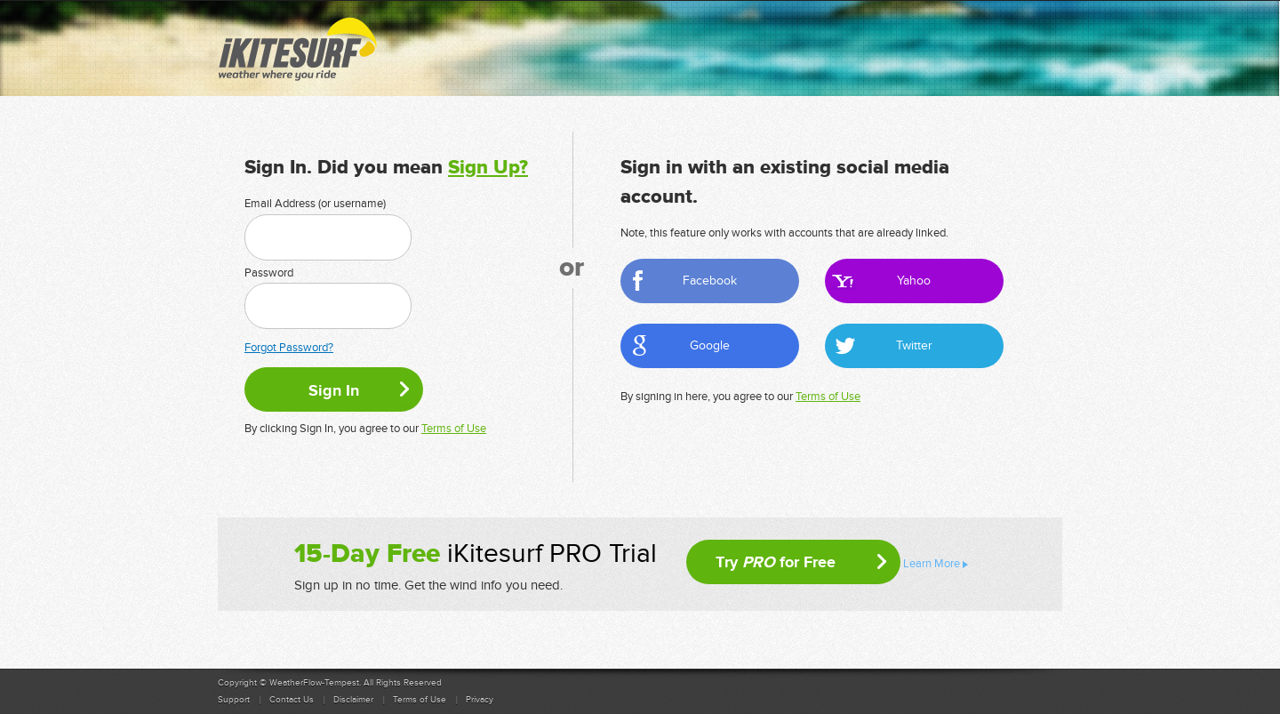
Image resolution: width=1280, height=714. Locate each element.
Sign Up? (488, 168)
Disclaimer (353, 699)
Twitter (914, 345)
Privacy (479, 699)
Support (234, 699)
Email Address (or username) (315, 204)
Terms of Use (453, 428)
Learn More (931, 564)
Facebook (710, 280)
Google (710, 345)
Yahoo (914, 280)
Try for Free (776, 562)
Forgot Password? (288, 348)
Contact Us (291, 699)
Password (268, 273)
